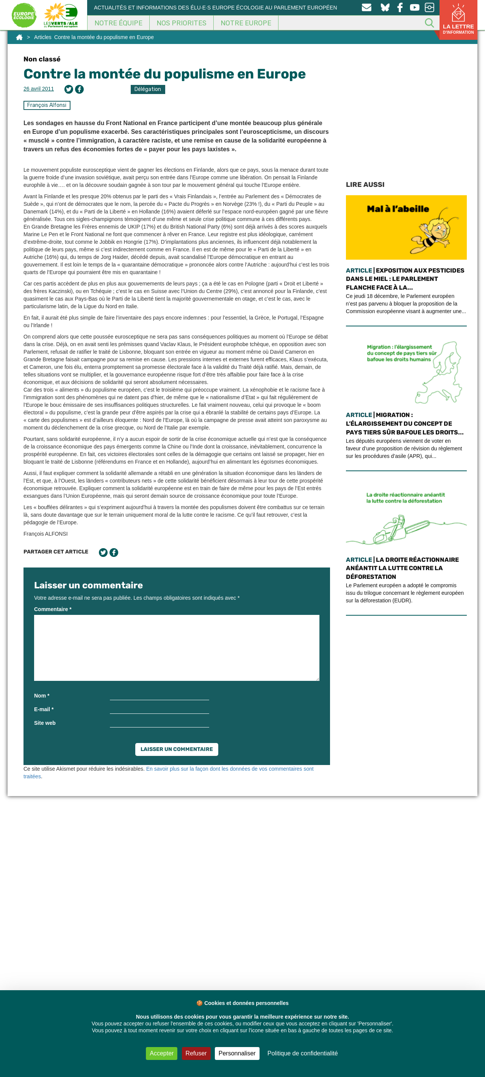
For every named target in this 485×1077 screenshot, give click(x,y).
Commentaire (53, 609)
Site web (45, 723)
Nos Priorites (181, 23)
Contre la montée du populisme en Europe (164, 74)
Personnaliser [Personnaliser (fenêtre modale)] (237, 1053)
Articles (43, 37)
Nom (41, 696)
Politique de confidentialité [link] (303, 1053)
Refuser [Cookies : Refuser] (196, 1053)
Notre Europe (246, 23)
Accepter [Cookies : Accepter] (162, 1053)
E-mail (43, 709)
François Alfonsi (46, 105)
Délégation (148, 89)
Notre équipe (118, 23)
